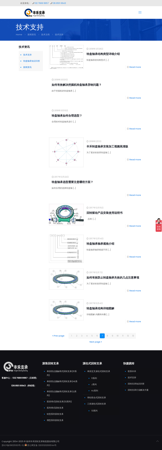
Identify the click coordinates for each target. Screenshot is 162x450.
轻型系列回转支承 (55, 414)
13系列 (94, 410)
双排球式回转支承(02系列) (59, 401)
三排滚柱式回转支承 (96, 403)
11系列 (94, 378)
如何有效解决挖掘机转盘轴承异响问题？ (76, 85)
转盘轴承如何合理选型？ (67, 116)
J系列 (94, 384)
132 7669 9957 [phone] (41, 3)
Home (19, 34)
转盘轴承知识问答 (31, 60)
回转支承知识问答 (136, 383)
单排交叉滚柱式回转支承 (98, 371)
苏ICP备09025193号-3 (13, 445)
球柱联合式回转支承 (96, 397)
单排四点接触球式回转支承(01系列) (62, 373)
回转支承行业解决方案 (138, 389)
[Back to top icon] (157, 441)
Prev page (58, 335)
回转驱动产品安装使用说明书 (105, 213)
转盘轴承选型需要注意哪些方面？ (72, 182)
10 (118, 335)
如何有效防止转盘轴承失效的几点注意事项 (113, 277)
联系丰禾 (132, 371)
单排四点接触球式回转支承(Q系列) (61, 393)
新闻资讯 (32, 34)
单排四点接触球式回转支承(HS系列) (62, 383)
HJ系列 (94, 390)
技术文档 (45, 34)
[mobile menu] (140, 12)
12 (128, 335)
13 (133, 335)
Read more (135, 67)
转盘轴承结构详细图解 (100, 308)
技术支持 (27, 54)
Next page (96, 341)
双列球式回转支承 (55, 407)
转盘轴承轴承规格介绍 (100, 244)
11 (123, 335)
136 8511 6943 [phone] (59, 3)
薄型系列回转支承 (55, 420)
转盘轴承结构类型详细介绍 (103, 54)
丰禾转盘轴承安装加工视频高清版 (107, 146)
